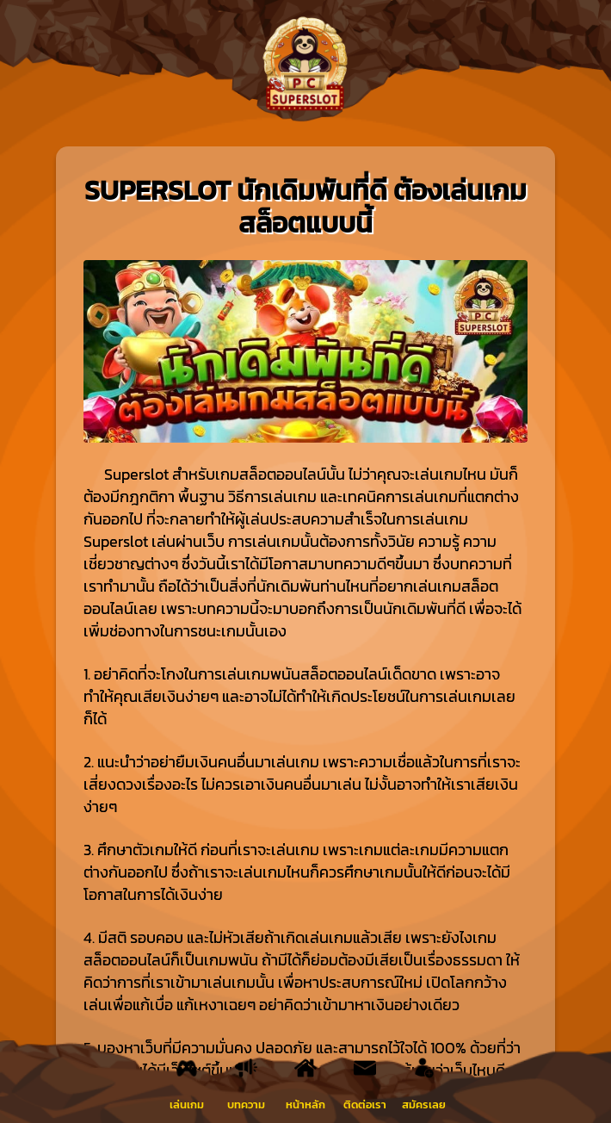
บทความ (246, 1104)
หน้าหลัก (305, 1104)
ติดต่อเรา (364, 1104)
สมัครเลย (424, 1104)
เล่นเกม (187, 1104)
